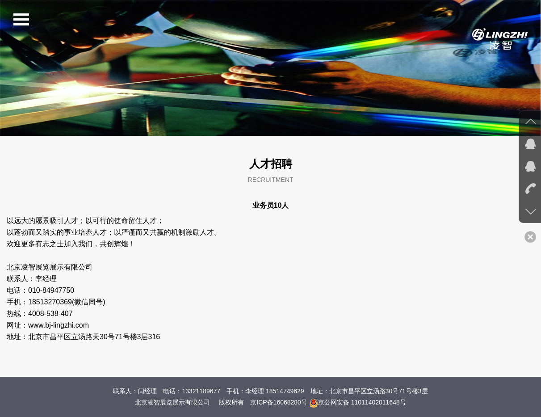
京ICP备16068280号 (278, 402)
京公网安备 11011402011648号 (357, 402)
